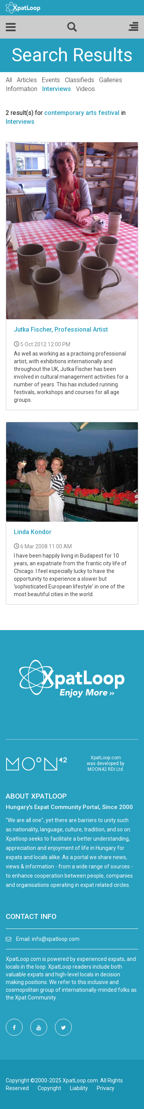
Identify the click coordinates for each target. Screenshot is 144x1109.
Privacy (105, 1088)
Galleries (110, 80)
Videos (85, 89)
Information (21, 89)
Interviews (56, 89)
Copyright (49, 1088)
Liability (79, 1088)
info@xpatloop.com (55, 939)
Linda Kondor (32, 532)
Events (51, 80)
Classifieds (79, 80)
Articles (27, 80)
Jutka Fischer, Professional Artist (61, 329)
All (9, 80)
